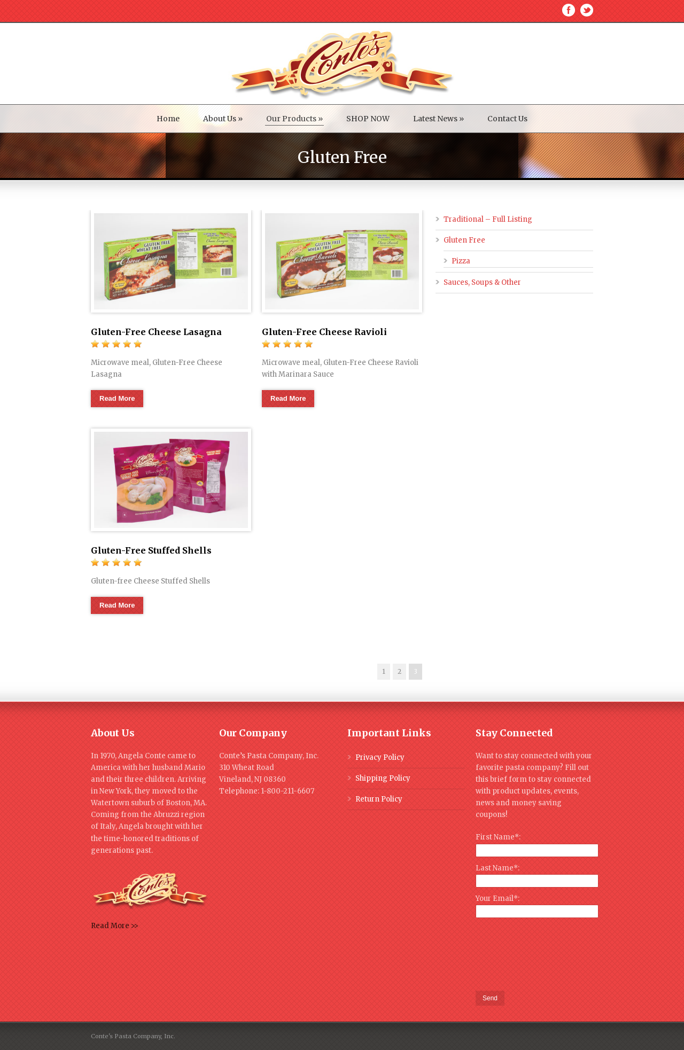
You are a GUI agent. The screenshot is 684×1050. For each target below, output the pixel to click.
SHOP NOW (368, 118)
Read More (117, 398)
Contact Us (507, 118)
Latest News (438, 118)
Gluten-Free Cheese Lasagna (156, 331)
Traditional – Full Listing (488, 219)
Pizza (461, 261)
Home (168, 118)
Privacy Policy (380, 757)
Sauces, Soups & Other (482, 282)
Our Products (294, 118)
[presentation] (557, 955)
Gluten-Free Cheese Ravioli (324, 331)
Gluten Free (464, 240)
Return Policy (378, 799)
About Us (223, 118)
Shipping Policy (382, 778)
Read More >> (114, 925)
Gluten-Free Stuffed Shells (151, 550)
